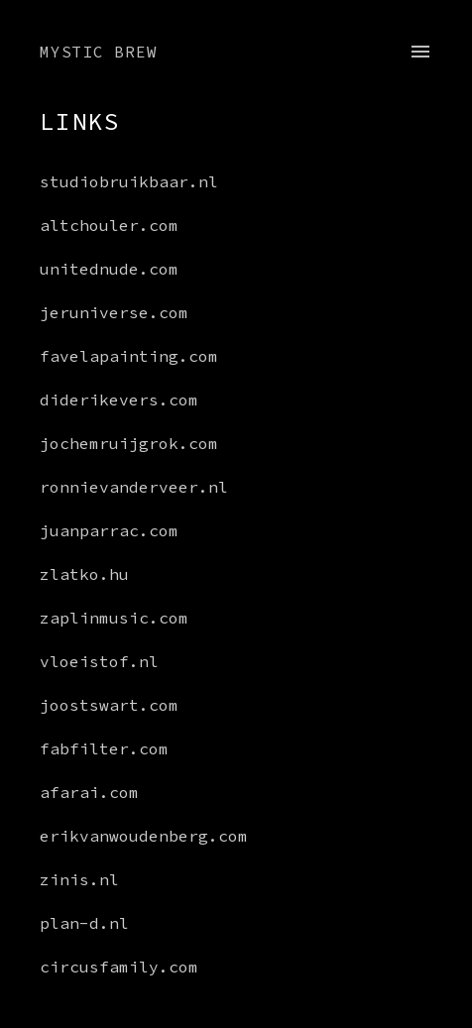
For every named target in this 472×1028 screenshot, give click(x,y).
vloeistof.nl (99, 661)
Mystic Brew (99, 51)
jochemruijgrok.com (129, 443)
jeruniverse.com (114, 312)
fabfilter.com (104, 748)
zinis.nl (79, 879)
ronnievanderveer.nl (134, 487)
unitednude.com (109, 269)
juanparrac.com (109, 530)
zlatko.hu (84, 574)
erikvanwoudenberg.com (138, 836)
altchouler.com (109, 225)
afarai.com (89, 792)
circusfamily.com (119, 966)
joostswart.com (109, 705)
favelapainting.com (129, 356)
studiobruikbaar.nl (129, 181)
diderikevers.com (119, 399)
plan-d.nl (84, 923)
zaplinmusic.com (114, 618)
